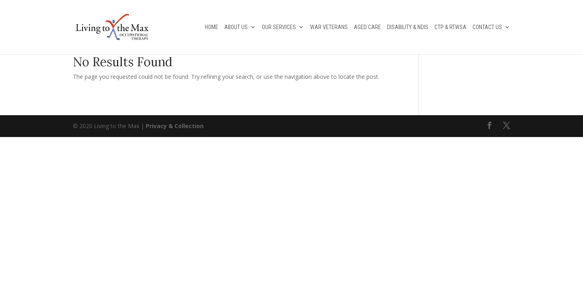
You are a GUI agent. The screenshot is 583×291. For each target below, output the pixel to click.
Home (211, 27)
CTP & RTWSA (450, 27)
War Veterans (329, 27)
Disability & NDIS (407, 27)
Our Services (279, 27)
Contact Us (487, 27)
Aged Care (367, 27)
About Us (236, 27)
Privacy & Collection (175, 126)
